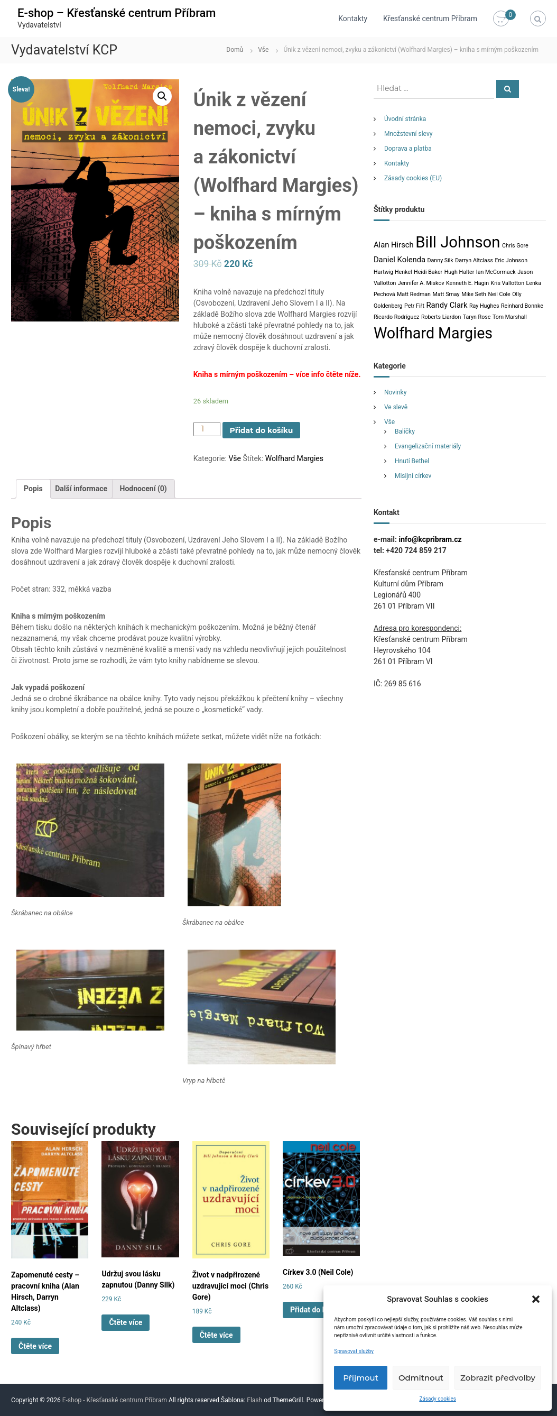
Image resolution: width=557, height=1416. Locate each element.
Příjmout (360, 1378)
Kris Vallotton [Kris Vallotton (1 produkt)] (507, 283)
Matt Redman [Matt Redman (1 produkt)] (414, 294)
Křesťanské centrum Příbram (430, 18)
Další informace (81, 488)
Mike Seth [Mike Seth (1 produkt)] (473, 294)
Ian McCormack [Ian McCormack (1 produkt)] (496, 272)
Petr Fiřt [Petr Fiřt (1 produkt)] (414, 305)
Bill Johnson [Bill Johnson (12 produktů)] (457, 242)
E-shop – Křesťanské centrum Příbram (116, 13)
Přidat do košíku (261, 430)
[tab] (33, 489)
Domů (234, 49)
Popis (33, 488)
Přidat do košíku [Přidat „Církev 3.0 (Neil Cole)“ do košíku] (317, 1309)
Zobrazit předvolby (497, 1378)
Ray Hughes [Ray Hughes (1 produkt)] (484, 305)
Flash (254, 1400)
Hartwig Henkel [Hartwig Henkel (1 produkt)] (393, 272)
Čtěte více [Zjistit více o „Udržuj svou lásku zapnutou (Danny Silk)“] (125, 1322)
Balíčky (405, 431)
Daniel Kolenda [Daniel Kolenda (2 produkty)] (399, 259)
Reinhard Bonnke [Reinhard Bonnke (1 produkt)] (522, 305)
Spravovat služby (354, 1351)
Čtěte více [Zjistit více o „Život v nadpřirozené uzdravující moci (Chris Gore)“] (216, 1335)
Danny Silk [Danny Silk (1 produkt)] (440, 260)
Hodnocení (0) (143, 488)
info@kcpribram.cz (429, 539)
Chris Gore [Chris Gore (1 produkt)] (515, 245)
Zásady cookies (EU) (413, 178)
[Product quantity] (206, 429)
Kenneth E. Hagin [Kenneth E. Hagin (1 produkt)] (467, 283)
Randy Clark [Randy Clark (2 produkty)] (446, 305)
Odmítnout (420, 1378)
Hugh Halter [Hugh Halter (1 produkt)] (459, 272)
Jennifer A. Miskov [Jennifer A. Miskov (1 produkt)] (421, 283)
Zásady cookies (437, 1399)
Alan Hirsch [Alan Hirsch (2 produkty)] (394, 245)
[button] (536, 1299)
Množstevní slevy (408, 133)
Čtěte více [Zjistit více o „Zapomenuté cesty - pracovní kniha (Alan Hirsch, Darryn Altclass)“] (35, 1346)
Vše (263, 49)
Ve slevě (395, 407)
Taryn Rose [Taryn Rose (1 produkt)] (477, 317)
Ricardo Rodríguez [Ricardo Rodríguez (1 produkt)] (396, 317)
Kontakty (352, 18)
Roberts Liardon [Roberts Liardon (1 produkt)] (441, 317)
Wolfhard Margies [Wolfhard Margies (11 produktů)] (433, 333)
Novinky (395, 392)
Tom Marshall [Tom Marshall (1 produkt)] (510, 317)
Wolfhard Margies (294, 458)
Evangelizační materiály (428, 446)
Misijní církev (413, 476)
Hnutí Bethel (412, 461)
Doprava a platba (408, 148)
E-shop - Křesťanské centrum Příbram (114, 1400)
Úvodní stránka (405, 119)
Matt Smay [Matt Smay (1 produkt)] (445, 294)
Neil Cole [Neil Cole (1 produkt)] (499, 294)
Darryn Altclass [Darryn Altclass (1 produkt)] (474, 260)
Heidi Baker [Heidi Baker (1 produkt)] (428, 272)
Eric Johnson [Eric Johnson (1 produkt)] (511, 260)
